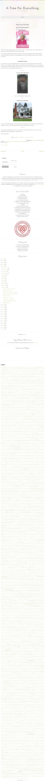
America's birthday (14, 382)
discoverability (26, 459)
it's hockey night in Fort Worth (30, 545)
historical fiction (26, 521)
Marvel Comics (9, 581)
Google (6, 503)
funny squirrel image (5, 492)
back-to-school (6, 394)
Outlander (13, 636)
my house (41, 602)
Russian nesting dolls (15, 677)
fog (33, 485)
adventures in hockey (18, 376)
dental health (14, 455)
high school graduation (18, 519)
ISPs (5, 545)
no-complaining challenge (29, 624)
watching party (41, 756)
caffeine (10, 416)
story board (5, 704)
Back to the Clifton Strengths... (9, 288)
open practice (21, 633)
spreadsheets (27, 696)
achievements (3, 374)
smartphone (22, 692)
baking (37, 394)
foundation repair (19, 488)
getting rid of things (19, 497)
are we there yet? (28, 388)
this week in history (38, 738)
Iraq (43, 543)
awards (38, 391)
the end (4, 720)
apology (34, 386)
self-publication (12, 686)
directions (40, 458)
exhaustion (10, 474)
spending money (25, 695)
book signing (16, 409)
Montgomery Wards (4, 594)
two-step (40, 749)
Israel (7, 545)
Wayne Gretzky (18, 758)
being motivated (4, 401)
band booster (14, 395)
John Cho (21, 551)
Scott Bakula (31, 681)
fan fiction (12, 477)
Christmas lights (7, 430)
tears (14, 711)
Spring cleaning (41, 696)
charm (18, 424)
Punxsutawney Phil (37, 657)
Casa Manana (6, 421)
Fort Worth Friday (34, 486)
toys (8, 746)
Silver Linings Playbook (33, 689)
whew (8, 762)
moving (6, 599)
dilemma (33, 458)
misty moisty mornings (15, 591)
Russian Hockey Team (7, 677)
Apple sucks (42, 386)
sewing (19, 687)
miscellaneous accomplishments (21, 590)
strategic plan (14, 704)
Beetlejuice (5, 400)
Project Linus (3, 654)
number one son (27, 627)
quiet (34, 659)
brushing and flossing (18, 413)
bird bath (27, 403)
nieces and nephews (22, 623)
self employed (39, 684)
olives (23, 630)
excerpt (28, 473)
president (30, 651)
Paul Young (7, 639)
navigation (40, 617)
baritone (10, 397)
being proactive (10, 401)
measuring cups (27, 582)
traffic (25, 746)
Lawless (8, 563)
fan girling (20, 477)
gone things (32, 500)
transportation (32, 746)
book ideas (32, 407)
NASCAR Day (42, 606)
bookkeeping (24, 409)
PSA (7, 656)
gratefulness (25, 504)
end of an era (27, 471)
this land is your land (16, 738)
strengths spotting (35, 704)
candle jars (34, 418)
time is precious (6, 741)
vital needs (42, 755)
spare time (13, 695)
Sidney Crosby (20, 689)
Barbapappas (6, 397)
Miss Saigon (41, 590)
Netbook (26, 618)
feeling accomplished (31, 480)
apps (9, 388)
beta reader (3, 403)
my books (40, 600)
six (26, 690)
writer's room (16, 770)
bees (2, 400)
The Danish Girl (41, 717)
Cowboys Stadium (20, 442)
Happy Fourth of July (23, 510)
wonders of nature (6, 765)
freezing (13, 489)
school (24, 681)
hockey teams (8, 527)
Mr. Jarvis (15, 599)
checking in (32, 424)
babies (13, 392)
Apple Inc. (38, 386)
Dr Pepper (13, 464)
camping (23, 418)
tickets (34, 740)
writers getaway (32, 770)
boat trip (23, 406)
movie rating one (13, 597)
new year (20, 621)
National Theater (18, 617)
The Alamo (6, 716)
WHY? (25, 762)
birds (37, 403)
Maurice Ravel (9, 582)
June (4, 278)
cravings (16, 443)
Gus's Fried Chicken (18, 507)
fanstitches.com (12, 479)
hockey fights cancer (33, 522)
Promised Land (19, 654)
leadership (30, 563)
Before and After (10, 400)
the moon (34, 725)
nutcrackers (33, 627)
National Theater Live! (34, 617)
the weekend (31, 734)
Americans (11, 383)
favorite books (36, 479)
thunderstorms (26, 740)
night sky (31, 623)
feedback (25, 480)
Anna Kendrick (26, 385)
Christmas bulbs (21, 428)
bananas (2, 395)
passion (27, 638)
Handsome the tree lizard (27, 509)
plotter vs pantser (13, 647)
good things (33, 501)
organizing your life (18, 635)
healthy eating (35, 516)
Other (32, 137)
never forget (37, 618)
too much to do (18, 744)
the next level (20, 726)
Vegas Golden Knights (23, 753)
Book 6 (2, 407)
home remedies (24, 528)
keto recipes (8, 557)
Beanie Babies (34, 398)
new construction (27, 620)
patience (33, 638)
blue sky (16, 406)
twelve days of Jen (25, 749)
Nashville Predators (8, 608)
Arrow (4, 389)
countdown (14, 440)
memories (33, 584)
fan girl (16, 477)
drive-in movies (41, 464)
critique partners (13, 444)
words (27, 765)
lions (40, 567)
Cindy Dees (29, 431)
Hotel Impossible (12, 531)
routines (2, 675)
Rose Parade (38, 674)
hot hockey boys (32, 530)
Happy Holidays (32, 510)
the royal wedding (26, 731)
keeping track (11, 555)
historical (20, 521)
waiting (10, 756)
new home (36, 620)
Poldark (42, 647)
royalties (15, 675)
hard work (3, 513)
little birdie (16, 569)
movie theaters (41, 597)
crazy (23, 443)
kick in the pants (20, 557)
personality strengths (26, 641)
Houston (7, 533)
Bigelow (19, 403)
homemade (42, 528)
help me (21, 518)
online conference (32, 632)
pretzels (33, 651)
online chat (21, 632)
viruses (30, 755)
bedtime (42, 398)
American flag (29, 382)
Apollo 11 (28, 386)
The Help (24, 722)
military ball (11, 588)
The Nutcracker (25, 726)
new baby (18, 620)
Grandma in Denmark (14, 504)
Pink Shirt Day (19, 644)
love (6, 572)
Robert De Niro (3, 672)
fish (41, 483)
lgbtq (34, 566)
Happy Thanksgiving (25, 512)
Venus (33, 753)
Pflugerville (33, 642)
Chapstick (2, 424)
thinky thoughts (39, 737)
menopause (10, 585)
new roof (5, 621)
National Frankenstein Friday (8, 611)
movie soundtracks (34, 597)
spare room (8, 695)
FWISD (14, 492)
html (37, 533)
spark (16, 695)
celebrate (34, 421)
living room (34, 569)
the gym (17, 722)
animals (14, 385)
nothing (15, 627)
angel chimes (41, 383)
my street (39, 603)
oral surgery (39, 633)
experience (27, 474)
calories (8, 418)
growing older (31, 506)
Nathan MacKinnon (20, 608)
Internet (22, 543)
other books (35, 635)
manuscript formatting (23, 576)
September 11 (28, 686)
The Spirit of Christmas (5, 732)
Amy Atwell (15, 383)
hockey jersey (20, 524)
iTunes (16, 546)
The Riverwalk (32, 728)
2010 (3, 323)
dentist (28, 455)
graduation (23, 503)
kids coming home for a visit (30, 557)
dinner (37, 458)
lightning (33, 567)
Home (22, 151)
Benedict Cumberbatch (31, 401)
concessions (16, 437)
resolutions (35, 668)
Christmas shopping (36, 430)
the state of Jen (27, 732)
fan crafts (8, 477)
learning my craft (8, 564)
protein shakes (41, 654)
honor (9, 530)
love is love (16, 572)
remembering (17, 666)
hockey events (21, 522)
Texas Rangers (39, 713)
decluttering (7, 453)
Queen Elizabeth (24, 659)
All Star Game (5, 380)
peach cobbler (30, 639)
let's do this (27, 566)
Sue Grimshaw (38, 705)
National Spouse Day (7, 290)
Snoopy (40, 692)
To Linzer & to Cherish (5, 743)
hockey (5, 522)
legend (30, 564)
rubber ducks (19, 675)
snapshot (32, 692)
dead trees (25, 452)
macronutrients (3, 575)
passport (30, 638)
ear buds (18, 467)
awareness (42, 391)
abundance (27, 373)
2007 (3, 329)
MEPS (30, 585)
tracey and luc (11, 746)
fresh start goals (32, 489)
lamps (9, 561)
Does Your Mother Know (37, 461)
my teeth (2, 605)
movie (17, 596)
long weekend (21, 570)
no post (5, 624)
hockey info (6, 524)
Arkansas (32, 388)
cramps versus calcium (10, 443)
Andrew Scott (36, 383)
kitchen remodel (32, 558)
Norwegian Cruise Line (39, 626)
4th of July (5, 370)
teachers (40, 710)
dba (17, 452)
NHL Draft (6, 623)
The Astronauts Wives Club (39, 716)
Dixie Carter (37, 459)
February (5, 285)
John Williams (30, 551)
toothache (27, 744)
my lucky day (9, 603)
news (29, 621)
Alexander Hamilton (27, 379)
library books (5, 567)
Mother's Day (32, 594)
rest (39, 668)
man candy (10, 576)
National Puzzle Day (8, 615)
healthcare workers (22, 516)
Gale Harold (19, 492)
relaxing (9, 666)
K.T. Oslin (24, 554)
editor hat (12, 470)
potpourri (8, 650)
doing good (11, 462)
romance (4, 674)
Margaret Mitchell (10, 579)
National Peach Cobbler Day (29, 614)
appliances (6, 388)
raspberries (42, 660)
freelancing (9, 489)
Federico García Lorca (14, 480)
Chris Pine (24, 427)
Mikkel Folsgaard (33, 587)
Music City (42, 599)
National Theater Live (26, 617)
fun (26, 491)
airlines (2, 379)
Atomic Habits (20, 389)
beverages (7, 403)
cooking (31, 438)
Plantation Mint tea (28, 645)
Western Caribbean (11, 761)
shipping (42, 687)
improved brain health (27, 539)
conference (25, 437)
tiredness (37, 741)
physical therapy (4, 644)
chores (11, 427)
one (3, 632)
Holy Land (42, 527)
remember (13, 666)
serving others (4, 687)
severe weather (15, 687)
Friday (37, 489)
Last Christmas (38, 561)
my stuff (42, 603)
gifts (36, 497)
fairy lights (24, 476)
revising (2, 671)
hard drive (42, 512)
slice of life (5, 692)
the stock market (34, 732)
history (38, 521)
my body (36, 600)
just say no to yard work (17, 554)
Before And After (6, 295)
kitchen (21, 558)
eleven (32, 470)
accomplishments (33, 373)
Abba (24, 373)
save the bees (38, 680)
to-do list (11, 743)
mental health (23, 585)
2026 (3, 259)
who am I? (20, 762)
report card (6, 668)
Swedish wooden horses (7, 708)
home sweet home (30, 528)
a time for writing (9, 373)
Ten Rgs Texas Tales (6, 713)
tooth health (23, 744)
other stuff (39, 635)
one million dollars (15, 632)
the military (17, 725)
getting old (37, 495)
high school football (10, 519)
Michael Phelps (3, 587)
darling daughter (17, 449)
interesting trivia (8, 543)
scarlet (11, 681)
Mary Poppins (15, 581)
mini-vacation (33, 588)
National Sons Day (26, 615)
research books (21, 668)
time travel (21, 741)
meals (23, 582)
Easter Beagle (41, 467)
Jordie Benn (10, 552)
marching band (40, 576)
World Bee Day (30, 767)
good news (23, 501)
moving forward (11, 599)
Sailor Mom (7, 678)
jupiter (8, 554)
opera (28, 633)
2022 (3, 266)
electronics (29, 470)
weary (28, 758)
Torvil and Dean (41, 744)
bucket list (28, 413)
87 (16, 370)
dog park (4, 462)
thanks (13, 714)
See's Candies (26, 684)
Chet (35, 424)
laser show (34, 561)
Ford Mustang (12, 486)
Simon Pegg (39, 689)
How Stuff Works (19, 533)
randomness (31, 661)
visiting (38, 755)
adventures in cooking (39, 374)
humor (43, 533)
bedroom (39, 398)
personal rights (19, 641)
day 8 (8, 452)
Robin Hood (14, 672)
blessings (38, 404)
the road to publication (39, 728)
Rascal (38, 660)
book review (11, 409)
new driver (32, 620)
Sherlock (27, 687)
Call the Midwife (35, 416)
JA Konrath (20, 546)
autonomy (21, 391)
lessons (14, 566)
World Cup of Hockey (38, 767)
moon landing (21, 594)
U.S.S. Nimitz (20, 750)
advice (39, 376)
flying (30, 485)
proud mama (3, 656)
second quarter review (20, 684)
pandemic (42, 636)
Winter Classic (20, 764)
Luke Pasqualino (23, 573)
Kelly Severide (17, 555)
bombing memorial (40, 406)
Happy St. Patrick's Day (17, 512)
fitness (2, 485)
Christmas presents (28, 430)
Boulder (38, 409)
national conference (29, 609)
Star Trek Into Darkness (36, 699)
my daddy (10, 602)
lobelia (2, 570)
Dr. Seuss (24, 464)
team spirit (10, 711)
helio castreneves (9, 518)
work (29, 765)
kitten (36, 558)
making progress (4, 576)
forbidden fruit (7, 486)
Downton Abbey (4, 464)
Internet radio (27, 543)
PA (27, 636)
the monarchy (21, 725)
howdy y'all (31, 533)
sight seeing (26, 689)
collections (42, 434)
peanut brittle (35, 639)
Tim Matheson (37, 740)
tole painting (19, 743)
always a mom (30, 380)
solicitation (26, 693)
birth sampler (41, 403)
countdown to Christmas (21, 440)
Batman (27, 397)
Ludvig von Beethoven (12, 573)
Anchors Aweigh (20, 383)
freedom (5, 489)
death (37, 452)
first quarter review (30, 483)
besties (42, 401)
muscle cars (29, 599)
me (17, 582)
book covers (17, 407)
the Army (26, 716)
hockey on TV (25, 524)
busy (30, 415)
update (7, 752)
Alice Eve (33, 379)
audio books (41, 389)
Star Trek (23, 699)
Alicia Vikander (38, 379)
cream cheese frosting (34, 443)
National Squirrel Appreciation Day (10, 294)
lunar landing (34, 573)
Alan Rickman (9, 379)
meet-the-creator (4, 584)
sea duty (42, 681)
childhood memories (9, 425)
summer (7, 707)
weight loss (30, 759)
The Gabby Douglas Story (28, 720)
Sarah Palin (18, 680)
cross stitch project (4, 446)
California (25, 416)
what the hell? (39, 761)
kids (24, 557)
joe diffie (36, 549)
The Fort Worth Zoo (10, 720)
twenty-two (32, 749)
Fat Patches (31, 479)
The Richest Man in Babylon (25, 728)
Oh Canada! (4, 630)
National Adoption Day (34, 608)
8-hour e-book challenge (11, 370)
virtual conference (25, 755)
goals (17, 500)
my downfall (22, 602)
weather (31, 758)
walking (15, 756)
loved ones (34, 572)
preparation (6, 651)
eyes (39, 474)
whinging (11, 762)
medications (42, 582)
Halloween (38, 507)
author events (12, 391)
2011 (3, 321)
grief (13, 506)
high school (3, 519)
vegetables (29, 753)
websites (42, 758)
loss (5, 572)
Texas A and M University (27, 713)
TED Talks (21, 711)
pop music (18, 648)
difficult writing (29, 458)
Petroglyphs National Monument (18, 642)
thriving (14, 740)
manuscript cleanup (15, 576)
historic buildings (10, 521)
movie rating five (36, 596)
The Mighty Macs (12, 725)
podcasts (34, 647)
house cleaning (19, 531)
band (5, 395)
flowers (22, 485)
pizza (41, 644)
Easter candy (3, 468)
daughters (30, 449)
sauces (34, 680)
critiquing (19, 444)
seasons (6, 684)
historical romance (32, 521)
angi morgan (9, 385)
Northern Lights (32, 626)
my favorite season (27, 602)
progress (42, 653)
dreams (36, 464)
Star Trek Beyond (28, 699)
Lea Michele (25, 563)
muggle (18, 599)
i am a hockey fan (24, 534)
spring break (35, 696)
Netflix (29, 618)
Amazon (42, 380)
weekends (22, 759)
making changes (35, 575)
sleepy (2, 692)
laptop (20, 561)
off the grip (33, 629)
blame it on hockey (29, 404)
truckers (37, 747)
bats (30, 397)
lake (1, 561)
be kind (14, 398)
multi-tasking (22, 599)
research (16, 668)
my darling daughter (15, 602)
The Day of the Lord (16, 719)
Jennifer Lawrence (11, 549)
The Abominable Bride (38, 714)
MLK (21, 591)
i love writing (39, 536)
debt (4, 453)
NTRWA (22, 627)
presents (26, 651)
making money (41, 575)
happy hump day (38, 510)
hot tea (41, 530)
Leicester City (36, 564)
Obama (21, 629)
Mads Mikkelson (20, 575)
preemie (38, 650)
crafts (2, 443)
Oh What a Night (12, 630)
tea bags (36, 710)
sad (29, 677)
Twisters (35, 749)
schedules (16, 681)
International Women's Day (16, 543)
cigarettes (25, 431)
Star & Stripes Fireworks (16, 699)
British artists (7, 412)
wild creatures (30, 762)
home (2, 528)
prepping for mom (12, 651)
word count (12, 765)
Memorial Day (28, 584)
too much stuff (12, 744)
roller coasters (38, 672)
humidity (39, 533)
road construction (35, 671)
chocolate (3, 427)
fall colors (36, 476)
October (5, 271)
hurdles (5, 534)
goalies (14, 500)
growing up (36, 506)
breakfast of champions (40, 410)
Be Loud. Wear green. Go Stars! (22, 398)
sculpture (39, 681)
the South (37, 731)
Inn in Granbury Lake (31, 542)
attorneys (33, 389)
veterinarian (42, 753)
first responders (37, 483)
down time (42, 462)
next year (42, 621)
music (39, 599)
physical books (41, 642)
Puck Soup (13, 657)
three (43, 738)
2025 (3, 260)
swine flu (30, 708)
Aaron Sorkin (20, 373)
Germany (37, 494)
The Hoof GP (33, 722)
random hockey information (16, 660)
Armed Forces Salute (38, 388)
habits (34, 507)
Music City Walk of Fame (5, 600)
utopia (43, 752)
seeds (31, 684)
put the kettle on (6, 659)
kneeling (39, 558)
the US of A (20, 734)
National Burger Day (14, 609)
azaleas (9, 392)
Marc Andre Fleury (33, 576)
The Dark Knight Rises (4, 719)
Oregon (7, 635)
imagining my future (13, 539)
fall (28, 476)
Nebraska (6, 618)
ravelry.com (5, 662)
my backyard (31, 600)
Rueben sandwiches (25, 675)
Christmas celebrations (35, 428)
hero (31, 518)
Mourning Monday (6, 302)
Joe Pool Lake (11, 551)
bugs (36, 413)
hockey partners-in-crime (33, 524)
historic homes (14, 141)
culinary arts (34, 446)
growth (40, 506)
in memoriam (8, 540)
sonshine (32, 693)
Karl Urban (28, 554)
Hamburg (8, 509)
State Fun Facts (35, 701)
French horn (17, 489)
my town (7, 605)
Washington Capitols (34, 756)
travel (36, 746)
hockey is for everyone (12, 524)
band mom (33, 395)
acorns (7, 374)
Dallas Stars (17, 448)
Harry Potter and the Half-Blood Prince (8, 515)
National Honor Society (29, 611)
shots (8, 689)
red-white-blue (19, 665)
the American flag (21, 716)
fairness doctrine (18, 476)
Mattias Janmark (4, 582)
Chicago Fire (41, 424)
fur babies (11, 492)
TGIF (10, 714)
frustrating (23, 491)
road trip (42, 671)
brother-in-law (35, 412)
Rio (27, 671)
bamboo (42, 394)
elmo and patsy (36, 470)
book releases (6, 409)
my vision (18, 605)
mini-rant (28, 588)
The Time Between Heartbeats (9, 734)
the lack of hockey (16, 723)
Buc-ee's (24, 413)
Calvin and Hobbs (14, 418)
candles (37, 418)
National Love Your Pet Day (11, 612)
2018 (3, 309)
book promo (36, 407)
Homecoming (37, 528)
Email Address (5, 162)
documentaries (18, 461)
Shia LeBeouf (38, 687)
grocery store (19, 506)
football (38, 485)
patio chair (38, 638)
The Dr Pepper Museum (24, 719)
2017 (3, 311)
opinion (31, 633)
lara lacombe (24, 561)
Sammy (29, 678)
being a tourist (29, 400)
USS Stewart (39, 752)
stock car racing (26, 702)
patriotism (42, 638)
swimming (23, 708)
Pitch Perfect (28, 644)
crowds (16, 446)
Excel (26, 473)
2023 (3, 264)
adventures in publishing (28, 376)
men (7, 585)
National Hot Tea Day (37, 611)
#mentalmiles (29, 367)
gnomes (9, 500)
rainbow (40, 659)
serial (38, 686)
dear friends (33, 452)
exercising (6, 474)
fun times (33, 491)
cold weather (7, 141)
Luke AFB (18, 573)
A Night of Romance (11, 371)
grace (19, 503)
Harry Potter (41, 513)
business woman (26, 415)
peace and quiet (18, 639)
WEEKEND (18, 759)
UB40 (24, 750)
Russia (2, 677)
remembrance (32, 666)
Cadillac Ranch (6, 416)
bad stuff (19, 394)
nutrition (36, 627)
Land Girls (12, 561)
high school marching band (28, 519)
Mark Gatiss (26, 579)
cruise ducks (22, 446)
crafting (42, 442)
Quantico (19, 659)
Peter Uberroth (9, 642)
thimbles (29, 737)
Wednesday (11, 759)
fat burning (26, 479)
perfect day (7, 641)
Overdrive (25, 636)
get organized (5, 495)
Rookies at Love (28, 674)
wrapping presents (26, 768)
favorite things (3, 480)
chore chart (7, 427)
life (9, 567)
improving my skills (34, 539)
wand (22, 756)
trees (13, 747)
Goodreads (3, 503)
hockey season (19, 525)
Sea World (3, 683)
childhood (3, 425)
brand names (25, 410)
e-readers (8, 467)
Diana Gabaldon (4, 458)
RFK (19, 671)
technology (17, 711)
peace (13, 639)
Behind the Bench (17, 400)
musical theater (25, 600)
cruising (26, 446)
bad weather (23, 394)
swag (2, 708)
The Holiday (28, 722)
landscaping (17, 561)
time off (17, 741)
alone (26, 380)
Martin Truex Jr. (4, 581)
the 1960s (29, 714)
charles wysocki (13, 424)
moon (17, 594)
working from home (8, 767)
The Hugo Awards (39, 722)
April (4, 281)
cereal (26, 422)
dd (18, 452)
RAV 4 (2, 662)
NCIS (3, 618)
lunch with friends (40, 573)
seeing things (34, 684)
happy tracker (32, 512)
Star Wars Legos (11, 701)
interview (31, 543)
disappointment (7, 459)
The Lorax (40, 723)
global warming (5, 500)
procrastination (25, 653)
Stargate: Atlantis (17, 701)
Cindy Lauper (33, 431)
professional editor (36, 653)
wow (21, 768)
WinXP (30, 764)
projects (14, 654)
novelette (19, 627)
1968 (4, 368)
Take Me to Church (6, 710)
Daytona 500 (13, 452)
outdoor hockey (8, 636)
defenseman (38, 453)
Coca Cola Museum (16, 434)
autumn (29, 391)
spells (21, 695)
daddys (38, 446)
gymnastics (31, 507)
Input (36, 542)
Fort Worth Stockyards (12, 488)
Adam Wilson (20, 374)
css (31, 446)
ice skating (30, 537)
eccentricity (40, 468)
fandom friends (33, 477)
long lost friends (15, 570)
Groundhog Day (25, 506)
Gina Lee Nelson (41, 497)
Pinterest (27, 137)
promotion (24, 654)
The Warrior (24, 734)
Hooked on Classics (17, 530)
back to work (32, 392)
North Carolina (26, 626)
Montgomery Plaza (40, 593)
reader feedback (14, 662)
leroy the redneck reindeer (8, 566)
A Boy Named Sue (24, 370)
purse (2, 659)
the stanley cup (12, 732)
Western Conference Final (31, 761)
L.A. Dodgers (29, 560)
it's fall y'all (23, 545)
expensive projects (21, 474)
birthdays (6, 404)
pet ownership (39, 641)
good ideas (11, 501)
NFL (1, 623)
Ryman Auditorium (25, 677)
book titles (20, 409)
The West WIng (38, 734)
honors (12, 530)
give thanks (34, 498)
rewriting (17, 671)
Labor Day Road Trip (40, 560)
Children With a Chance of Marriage (23, 425)
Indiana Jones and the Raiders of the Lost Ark (9, 542)
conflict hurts (30, 437)
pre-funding (28, 650)
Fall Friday (41, 476)
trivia (31, 747)
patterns (2, 639)
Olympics (34, 630)
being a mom (23, 400)
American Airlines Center (22, 382)
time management (12, 741)
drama (34, 464)
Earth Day (23, 467)
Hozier (35, 533)
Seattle (9, 684)
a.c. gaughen (15, 373)
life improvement (18, 567)
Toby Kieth (15, 743)
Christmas (41, 427)
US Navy (11, 752)
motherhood (38, 594)
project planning (9, 654)
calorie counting (4, 418)
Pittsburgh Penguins (35, 644)
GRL (15, 506)
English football (41, 471)
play (33, 645)
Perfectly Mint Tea (12, 641)
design (39, 455)
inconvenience (33, 540)
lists (13, 569)
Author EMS (6, 391)
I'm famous (15, 537)
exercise (31, 473)
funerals (36, 491)
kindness (6, 558)
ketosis (12, 557)
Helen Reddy (3, 518)
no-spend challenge (38, 624)
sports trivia (16, 696)
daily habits (42, 446)
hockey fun (39, 522)
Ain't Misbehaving (22, 377)
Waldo (13, 756)
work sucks (33, 765)
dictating (9, 458)
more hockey (26, 594)
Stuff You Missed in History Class (15, 705)
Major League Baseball (27, 575)
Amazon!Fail (3, 382)
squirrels (5, 698)
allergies (22, 380)
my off (18, 603)
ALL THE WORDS (12, 380)
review (39, 669)
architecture (22, 388)
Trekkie (15, 747)
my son (35, 603)
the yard (42, 735)
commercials (27, 436)
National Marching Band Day (31, 612)
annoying (42, 385)
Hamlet (20, 509)
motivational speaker (12, 596)
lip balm (10, 569)
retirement (20, 669)
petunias (28, 642)
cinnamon (38, 431)
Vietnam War (10, 755)
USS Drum (24, 752)
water (7, 758)
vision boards (34, 755)
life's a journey (29, 567)
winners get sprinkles (8, 764)
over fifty (21, 636)
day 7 (6, 452)
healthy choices (29, 516)
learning (2, 564)
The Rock (2, 729)
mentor (27, 585)
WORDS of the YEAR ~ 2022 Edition (10, 292)
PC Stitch (10, 639)
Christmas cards (28, 428)
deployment (35, 455)
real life (40, 662)
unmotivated (3, 752)
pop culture (13, 648)
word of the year (18, 765)
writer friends (39, 768)
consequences (41, 437)
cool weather (36, 438)
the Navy (15, 726)
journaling (14, 552)
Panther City (3, 638)
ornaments (30, 635)
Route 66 (42, 674)
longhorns (26, 570)
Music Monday (13, 600)
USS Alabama (15, 752)
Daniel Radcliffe (11, 449)
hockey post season (5, 525)
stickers (21, 702)
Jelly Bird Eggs (39, 548)
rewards (10, 671)
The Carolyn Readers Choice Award (12, 717)
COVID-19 (15, 442)
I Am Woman (41, 534)
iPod (41, 543)
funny (43, 491)
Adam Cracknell (15, 374)
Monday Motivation (26, 593)
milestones (39, 587)
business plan (12, 415)
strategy (18, 704)
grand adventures (32, 503)
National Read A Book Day (17, 615)
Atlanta (16, 389)
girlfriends (10, 498)
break (31, 410)
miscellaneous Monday (23, 141)
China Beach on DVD (33, 425)
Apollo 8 (31, 386)
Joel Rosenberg (17, 551)
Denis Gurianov (9, 455)
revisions (6, 671)
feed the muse (21, 480)
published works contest (26, 656)
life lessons (23, 567)
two (37, 749)
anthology (9, 386)
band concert (19, 395)
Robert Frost (9, 672)
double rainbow (29, 462)
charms (20, 424)
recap (28, 663)
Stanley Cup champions (34, 698)
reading (23, 662)
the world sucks (38, 735)
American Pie (6, 383)
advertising (36, 376)
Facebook (17, 137)
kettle (15, 557)
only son (17, 633)
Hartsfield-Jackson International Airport (22, 515)
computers (3, 437)
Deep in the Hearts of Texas (20, 453)
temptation (42, 711)
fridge (5, 491)
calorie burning (41, 416)
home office (18, 528)
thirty (11, 738)
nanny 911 (29, 606)
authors (17, 391)
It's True (13, 546)
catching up (23, 421)
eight (22, 470)
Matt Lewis (42, 581)
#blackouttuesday (11, 367)
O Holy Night (41, 627)
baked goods (33, 394)
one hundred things (8, 632)
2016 (3, 313)
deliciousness (3, 455)
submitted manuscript (31, 705)
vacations (6, 753)
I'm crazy (7, 537)
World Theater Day (6, 768)
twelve (20, 749)
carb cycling (21, 419)
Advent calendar (31, 374)
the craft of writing (31, 717)
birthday (2, 404)
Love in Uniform (10, 572)
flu (24, 485)
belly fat (20, 401)
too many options (41, 743)
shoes (2, 689)
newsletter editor (37, 621)
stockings (36, 702)
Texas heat (34, 713)
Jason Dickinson (15, 548)
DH (43, 456)
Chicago (37, 424)
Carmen (38, 419)
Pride (36, 651)
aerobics (42, 376)
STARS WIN (30, 701)
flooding (16, 485)
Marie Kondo (21, 579)
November (5, 269)
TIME (41, 740)
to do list (42, 741)
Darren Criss (23, 449)
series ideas (41, 686)
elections (25, 470)
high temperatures (37, 519)
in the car (22, 540)
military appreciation (5, 588)
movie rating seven (20, 597)
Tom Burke (24, 743)
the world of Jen (32, 735)
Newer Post (3, 151)
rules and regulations (33, 675)
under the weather (31, 750)
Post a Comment (4, 144)
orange (43, 633)
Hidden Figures (41, 518)
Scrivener (35, 681)
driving (14, 465)
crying (29, 446)
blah (25, 404)
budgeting (33, 413)
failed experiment (8, 476)
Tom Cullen (28, 743)
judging (27, 552)
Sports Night (6, 696)
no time (22, 624)
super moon (42, 707)
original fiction (24, 635)
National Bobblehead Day (5, 609)
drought (17, 465)
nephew (22, 618)
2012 (3, 320)
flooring (19, 485)
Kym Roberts (24, 560)
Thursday (30, 740)
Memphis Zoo (3, 585)
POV (12, 650)
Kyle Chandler (19, 560)
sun (16, 707)
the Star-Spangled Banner (19, 732)
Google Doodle (11, 503)
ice (17, 537)
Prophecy (34, 654)
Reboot (11, 663)
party (24, 638)
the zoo (2, 737)
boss (36, 409)
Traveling (4, 747)
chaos (43, 422)
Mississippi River (8, 591)
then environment (12, 737)
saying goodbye (6, 681)
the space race (41, 731)
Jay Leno (25, 548)
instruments (3, 543)
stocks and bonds (41, 702)
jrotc (25, 552)
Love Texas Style (29, 572)
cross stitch (34, 444)
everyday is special (15, 473)
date (27, 449)
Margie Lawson (16, 579)
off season (28, 629)
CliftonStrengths (34, 433)
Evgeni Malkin (21, 473)
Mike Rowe (28, 587)
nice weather (10, 623)
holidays (38, 527)
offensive (36, 629)
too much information (5, 744)
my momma (14, 603)
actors (10, 374)
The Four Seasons (17, 720)
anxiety (24, 386)
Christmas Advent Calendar (6, 428)
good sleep (28, 501)
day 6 (4, 452)
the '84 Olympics (23, 714)
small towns (15, 692)
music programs (19, 600)
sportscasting (21, 696)
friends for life (12, 491)
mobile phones (29, 591)
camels (18, 418)
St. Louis (15, 698)
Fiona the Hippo (19, 483)
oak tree (11, 629)
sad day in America (34, 677)
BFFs (10, 403)
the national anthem (9, 726)
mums (26, 599)
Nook (15, 626)
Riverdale (30, 671)
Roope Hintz (33, 674)
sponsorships (31, 695)
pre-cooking (24, 650)
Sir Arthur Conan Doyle (8, 690)
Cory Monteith (8, 440)
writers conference (23, 770)
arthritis (7, 389)
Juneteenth (5, 554)
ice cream (20, 537)
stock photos (31, 702)
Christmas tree (20, 431)
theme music (6, 737)
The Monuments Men (28, 725)
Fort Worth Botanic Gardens (25, 486)
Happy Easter (16, 510)
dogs (7, 462)
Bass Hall (24, 397)
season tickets (38, 683)
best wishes (39, 401)
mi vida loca (41, 585)
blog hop (5, 406)
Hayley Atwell (39, 515)
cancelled (30, 418)
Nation (25, 608)
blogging (9, 406)
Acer (43, 373)
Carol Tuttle (42, 419)
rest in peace (7, 669)
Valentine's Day (11, 753)
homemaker (3, 530)
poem (37, 647)
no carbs (37, 623)
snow (43, 692)
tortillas (36, 744)
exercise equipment (37, 473)
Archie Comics (16, 388)
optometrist (35, 633)
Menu (22, 17)
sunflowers (25, 707)
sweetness (19, 708)
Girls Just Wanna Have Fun (27, 498)
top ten (34, 744)
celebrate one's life (40, 421)
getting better (32, 495)
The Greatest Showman (11, 722)
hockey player (41, 524)
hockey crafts (15, 522)
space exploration (41, 693)
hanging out (34, 509)
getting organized (4, 497)
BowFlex (4, 410)
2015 (3, 314)
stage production (26, 698)
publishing (33, 656)
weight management (37, 759)
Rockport (34, 672)
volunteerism (3, 756)
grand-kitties (37, 503)
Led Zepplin (23, 564)
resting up (13, 669)
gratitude (29, 504)
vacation (2, 753)
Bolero (35, 406)
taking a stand (13, 710)
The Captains (3, 717)
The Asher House (31, 716)
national (28, 608)
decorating (12, 453)
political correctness (4, 648)
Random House (24, 660)
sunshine (33, 707)
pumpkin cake (26, 657)
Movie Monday (22, 596)
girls (13, 498)
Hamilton (17, 509)
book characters (11, 407)
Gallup (22, 492)
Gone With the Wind (38, 500)
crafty (5, 443)
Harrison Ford (29, 513)
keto (21, 555)
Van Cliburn (16, 753)
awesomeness (4, 392)
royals (12, 675)
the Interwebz (9, 723)
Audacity (37, 389)
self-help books (6, 686)
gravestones (33, 504)
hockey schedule (13, 525)
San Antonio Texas (38, 678)
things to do (33, 737)
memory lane (38, 584)
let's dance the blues (20, 566)
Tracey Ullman (17, 746)
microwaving (18, 587)
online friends (39, 632)
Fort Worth (17, 486)
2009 (3, 325)
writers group (38, 770)
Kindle (37, 557)
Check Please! (27, 424)
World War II (17, 768)
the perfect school (37, 726)
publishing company (40, 656)
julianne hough (35, 552)
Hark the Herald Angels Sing (10, 513)
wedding (2, 759)
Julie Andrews (40, 552)
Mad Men (8, 575)
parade (7, 638)
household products (32, 531)
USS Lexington (29, 752)
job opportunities (31, 549)
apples (2, 388)
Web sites (38, 758)
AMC (6, 382)
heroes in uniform (35, 518)
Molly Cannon (39, 591)
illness (4, 539)
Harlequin (17, 513)
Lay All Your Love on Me (13, 563)
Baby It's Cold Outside (19, 392)
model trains (34, 591)
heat (39, 516)
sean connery (25, 683)
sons (29, 693)
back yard (38, 392)
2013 (3, 318)
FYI (16, 492)
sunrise (29, 707)
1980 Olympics (7, 368)
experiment (32, 474)
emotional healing (7, 471)
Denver (31, 455)
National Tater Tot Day (11, 617)
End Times (32, 471)
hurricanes (15, 534)
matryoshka (37, 581)
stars (21, 701)
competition (33, 436)
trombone (34, 747)
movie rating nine (6, 597)
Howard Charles (26, 533)
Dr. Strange (28, 464)
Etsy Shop (10, 473)
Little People (21, 569)
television (38, 711)
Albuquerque (17, 379)
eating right (25, 468)
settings (8, 687)
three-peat (10, 740)
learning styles (14, 564)
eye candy (36, 474)
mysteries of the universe (14, 606)
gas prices (39, 492)
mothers (42, 594)
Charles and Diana (7, 424)
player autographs (37, 645)
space (36, 693)
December (5, 267)
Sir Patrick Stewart (15, 690)
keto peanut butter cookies (33, 555)
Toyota (6, 746)
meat (31, 582)
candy (40, 418)
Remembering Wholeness (24, 666)
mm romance (24, 591)
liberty (36, 566)
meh (16, 584)
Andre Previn (25, 383)
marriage (31, 579)
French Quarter (23, 489)
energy (36, 471)
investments (35, 543)
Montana (35, 593)
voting (7, 756)
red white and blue (12, 665)
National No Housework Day (7, 614)
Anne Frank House (32, 385)
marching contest (30, 578)
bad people (16, 394)
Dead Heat (21, 452)
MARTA (36, 579)
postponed (41, 648)
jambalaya (40, 546)
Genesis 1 (20, 494)
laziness (20, 563)
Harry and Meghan (35, 513)
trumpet (6, 749)
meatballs (34, 582)
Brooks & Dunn (23, 412)
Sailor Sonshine (12, 678)
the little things (35, 723)
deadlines (29, 452)
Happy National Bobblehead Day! (10, 300)
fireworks (24, 483)
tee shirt (24, 711)
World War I (13, 768)
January (5, 287)
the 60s (32, 714)
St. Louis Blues (20, 698)
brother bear (29, 412)
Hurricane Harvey (10, 534)
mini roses (25, 588)
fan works (24, 477)
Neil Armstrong (18, 618)
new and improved (13, 620)
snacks (29, 692)
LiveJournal (25, 569)
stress (40, 704)
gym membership (25, 507)
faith (27, 476)
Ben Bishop (25, 401)
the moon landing (39, 725)
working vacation (20, 767)
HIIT (6, 521)
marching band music (23, 578)
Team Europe (6, 711)
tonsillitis (36, 743)
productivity (31, 653)
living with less (39, 569)
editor (9, 470)
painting (38, 636)
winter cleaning (26, 764)
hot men (37, 530)
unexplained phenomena (39, 750)
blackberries (22, 404)
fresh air (27, 489)
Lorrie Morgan (36, 570)
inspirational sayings (40, 542)
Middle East (23, 587)
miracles (40, 588)
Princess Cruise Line (7, 653)
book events (22, 407)
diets (24, 458)
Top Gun (30, 744)
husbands (19, 534)
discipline (18, 459)
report (2, 668)
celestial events (18, 422)
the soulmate (32, 731)
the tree (16, 734)
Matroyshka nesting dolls (30, 581)
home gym (5, 528)
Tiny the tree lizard (31, 741)
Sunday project (20, 707)
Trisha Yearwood (26, 747)
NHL (3, 623)
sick (16, 689)
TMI (40, 741)
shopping (5, 689)
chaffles (33, 422)
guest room (6, 507)
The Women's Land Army (24, 735)
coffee (30, 434)
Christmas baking (14, 428)
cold (33, 434)
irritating (2, 545)
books (28, 409)
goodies (42, 501)
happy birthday (9, 510)
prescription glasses (20, 651)
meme (23, 584)
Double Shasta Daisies (36, 462)
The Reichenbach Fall (16, 728)
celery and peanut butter (10, 422)
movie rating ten (28, 597)
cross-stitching (11, 446)
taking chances (26, 710)
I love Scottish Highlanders (22, 536)
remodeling (41, 666)
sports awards (38, 695)
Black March (17, 404)
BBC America (39, 397)
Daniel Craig (6, 449)
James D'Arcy (5, 548)
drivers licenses (4, 465)
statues (39, 701)
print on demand (14, 653)
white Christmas (15, 762)
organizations (11, 635)
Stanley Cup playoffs (7, 699)
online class (26, 632)
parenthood (16, 638)
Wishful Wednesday (37, 764)
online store (5, 633)
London (10, 570)
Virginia (20, 755)
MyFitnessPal (42, 605)
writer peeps (6, 770)
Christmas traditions (13, 431)
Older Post (41, 151)
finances (33, 482)
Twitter (22, 137)
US (9, 752)
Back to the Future (26, 392)
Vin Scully (14, 755)
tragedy (27, 746)
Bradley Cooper (9, 410)
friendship (17, 491)
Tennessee (13, 713)
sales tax (16, 678)
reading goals (35, 662)
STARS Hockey (25, 701)
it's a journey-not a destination (14, 545)
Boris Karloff (33, 409)
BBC (36, 397)
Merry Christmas (35, 585)
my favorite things (35, 602)
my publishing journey (28, 603)
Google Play (16, 503)
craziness (19, 443)
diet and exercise (14, 458)
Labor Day (34, 560)
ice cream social (25, 537)
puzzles (11, 659)
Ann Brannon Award (19, 385)
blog (41, 404)
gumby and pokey (11, 507)
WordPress (23, 765)
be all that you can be (9, 398)
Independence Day (40, 540)
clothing (2, 434)
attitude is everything (27, 389)
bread (28, 410)
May (4, 280)
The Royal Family (19, 731)
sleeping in (36, 690)
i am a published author (33, 534)
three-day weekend (4, 740)
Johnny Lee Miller (41, 551)
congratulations (36, 437)
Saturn (32, 680)
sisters (24, 690)
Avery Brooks (33, 391)
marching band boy (5, 578)
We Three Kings (24, 758)
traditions (21, 746)
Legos (33, 564)
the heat (20, 722)
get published (10, 495)
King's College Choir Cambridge (14, 558)
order (2, 635)
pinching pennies (14, 644)
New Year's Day (25, 621)
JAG (32, 546)
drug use (26, 465)
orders (4, 635)
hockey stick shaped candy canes (38, 525)
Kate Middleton (39, 554)
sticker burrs (18, 702)
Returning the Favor (29, 669)
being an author (35, 400)
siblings (14, 689)
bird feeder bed (33, 403)
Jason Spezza (21, 548)
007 (32, 367)
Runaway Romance (40, 675)
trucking (40, 747)
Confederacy (20, 437)
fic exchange (11, 482)
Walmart (19, 756)
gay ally (43, 492)
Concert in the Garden (9, 437)
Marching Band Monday (13, 578)
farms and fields (18, 479)
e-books (4, 467)
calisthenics (29, 416)
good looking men (17, 501)
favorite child (41, 479)
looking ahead (31, 570)
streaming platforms (28, 704)
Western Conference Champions (20, 761)
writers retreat (8, 771)
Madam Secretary (13, 575)
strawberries (22, 704)
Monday (20, 593)
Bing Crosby (23, 403)
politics (9, 648)
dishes (31, 459)
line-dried (37, 567)
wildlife (34, 762)
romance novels (22, 674)
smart (19, 692)
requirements (11, 668)
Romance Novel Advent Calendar (13, 674)
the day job (11, 719)
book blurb (6, 407)
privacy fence (20, 653)
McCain (15, 582)
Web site (35, 758)
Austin (2, 391)
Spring (31, 696)
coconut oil (22, 434)
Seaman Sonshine (19, 683)
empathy (12, 471)
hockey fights (26, 522)
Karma (31, 554)
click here (40, 180)
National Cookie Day (37, 609)
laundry (42, 561)
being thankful (16, 401)
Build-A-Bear (39, 413)
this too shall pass (31, 738)
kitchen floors (25, 558)
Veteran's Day (36, 753)
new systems (9, 621)
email (41, 470)
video (2, 755)
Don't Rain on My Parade (21, 462)
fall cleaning (32, 476)
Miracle (37, 588)
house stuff (25, 531)
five (4, 485)
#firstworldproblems (18, 367)
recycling (40, 663)
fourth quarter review (32, 488)
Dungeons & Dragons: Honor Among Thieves (36, 465)
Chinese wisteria (41, 425)
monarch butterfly (14, 593)
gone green (28, 500)
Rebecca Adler (6, 663)
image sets (8, 539)
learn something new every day (38, 563)
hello (18, 518)
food (35, 485)
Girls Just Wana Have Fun (18, 498)
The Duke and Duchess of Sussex (35, 719)
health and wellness (14, 516)
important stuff (20, 539)
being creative (41, 400)
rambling (5, 660)
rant (36, 660)
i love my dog (15, 536)
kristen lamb (13, 560)
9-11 (20, 370)
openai (25, 633)
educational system (17, 470)
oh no (8, 630)
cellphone (23, 422)
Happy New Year (9, 512)
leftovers (26, 564)
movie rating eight (29, 596)
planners (11, 645)
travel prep (40, 746)
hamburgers (12, 509)
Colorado (6, 436)
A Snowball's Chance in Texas (25, 371)
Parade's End (11, 638)
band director (24, 395)
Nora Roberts (21, 626)
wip (32, 764)
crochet (25, 444)
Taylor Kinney (32, 710)
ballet (40, 394)
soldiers (22, 693)
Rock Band (19, 672)
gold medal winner (22, 500)
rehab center (6, 666)
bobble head (31, 406)
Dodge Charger (30, 461)
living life (29, 569)
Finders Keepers (7, 483)
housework (3, 533)
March (4, 283)
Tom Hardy (32, 743)
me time (20, 582)
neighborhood (12, 618)
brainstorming (19, 410)
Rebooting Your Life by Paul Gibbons (20, 663)
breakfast (34, 410)
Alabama (5, 379)
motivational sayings (4, 596)
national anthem (41, 608)
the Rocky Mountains (8, 729)
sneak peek (36, 692)
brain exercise (14, 410)
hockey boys (9, 522)
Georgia (28, 494)
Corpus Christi (3, 440)
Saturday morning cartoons (25, 680)
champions (37, 422)
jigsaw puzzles (25, 549)
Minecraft (20, 588)
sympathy (34, 708)
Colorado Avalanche (12, 436)
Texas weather (6, 714)
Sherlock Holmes (32, 687)
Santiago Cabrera (9, 680)
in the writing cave (27, 540)
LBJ (22, 563)
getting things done (27, 497)
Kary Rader (35, 554)
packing (33, 636)
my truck (14, 605)
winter (16, 764)
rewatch (13, 671)
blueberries (20, 406)
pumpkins (32, 657)
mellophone (19, 584)
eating (11, 468)
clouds (5, 434)
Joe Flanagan (40, 549)
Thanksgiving (17, 714)
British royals (13, 412)
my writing (28, 605)
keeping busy (6, 555)
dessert (12, 456)
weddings (6, 759)
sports (34, 695)
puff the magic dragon (19, 657)
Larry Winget (29, 561)
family (4, 477)
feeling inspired (6, 482)
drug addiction (21, 465)
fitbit (43, 483)
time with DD (25, 741)
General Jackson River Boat (13, 494)
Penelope (3, 641)
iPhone (39, 543)
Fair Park (13, 476)
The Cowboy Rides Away (23, 717)
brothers (39, 412)
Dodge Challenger (24, 461)
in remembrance (17, 540)
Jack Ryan (23, 546)
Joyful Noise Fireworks (20, 552)
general (6, 494)
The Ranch (10, 728)
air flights (42, 377)
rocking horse (29, 672)
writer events (33, 768)
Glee (2, 500)
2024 (3, 262)
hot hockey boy (26, 530)
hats (36, 515)
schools (27, 681)
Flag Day (6, 485)
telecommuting (33, 711)
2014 (3, 316)
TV (13, 749)
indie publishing (20, 542)
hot (21, 530)
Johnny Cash (35, 551)
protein (37, 654)
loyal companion (4, 573)
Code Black (27, 434)
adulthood (25, 374)
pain (35, 636)
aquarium (12, 388)
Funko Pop (40, 491)
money (31, 593)
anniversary (38, 385)
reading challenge (29, 662)
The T (38, 732)
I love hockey (9, 536)
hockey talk (3, 527)
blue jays (12, 406)
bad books (11, 394)
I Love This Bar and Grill (32, 536)
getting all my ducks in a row (24, 495)
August (4, 274)
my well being (23, 605)
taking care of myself (20, 710)
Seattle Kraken (13, 684)
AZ (7, 392)
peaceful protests (24, 639)
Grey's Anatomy (9, 506)
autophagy (25, 391)
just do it (11, 554)
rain (38, 659)
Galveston (26, 492)
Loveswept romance (40, 572)
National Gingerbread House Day (19, 611)
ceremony (30, 422)
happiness (39, 509)
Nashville (3, 608)
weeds (15, 759)
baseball (20, 397)
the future (22, 720)
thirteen (8, 738)
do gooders (42, 459)
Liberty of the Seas (40, 566)
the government (36, 720)
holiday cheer (34, 527)
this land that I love (24, 738)
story (2, 704)
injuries (25, 542)
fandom (28, 477)
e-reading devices (13, 467)
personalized (33, 641)
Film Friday (30, 482)
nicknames (15, 623)
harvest (31, 515)
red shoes (5, 665)
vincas (18, 755)
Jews (21, 549)
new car (21, 620)
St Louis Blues (10, 698)
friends (7, 491)
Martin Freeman (41, 579)
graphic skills (20, 504)
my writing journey (35, 605)
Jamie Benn (10, 548)
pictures (8, 644)
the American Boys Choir (12, 716)
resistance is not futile (28, 668)
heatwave (42, 516)
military (42, 587)
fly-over (26, 485)
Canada (27, 418)
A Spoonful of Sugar (35, 371)
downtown (9, 464)
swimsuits (27, 708)
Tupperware (10, 749)
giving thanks (38, 498)
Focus (32, 485)
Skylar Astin (29, 690)
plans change (22, 645)
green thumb (3, 506)
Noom (17, 626)
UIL (26, 750)
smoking (26, 692)
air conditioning (37, 377)
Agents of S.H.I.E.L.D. (10, 377)
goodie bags (38, 501)
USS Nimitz (35, 752)
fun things (29, 491)
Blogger (25, 334)
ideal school (36, 537)
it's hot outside (39, 545)
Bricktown (2, 412)
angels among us (4, 385)
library (2, 567)
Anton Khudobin (15, 386)
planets (7, 645)
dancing (22, 448)
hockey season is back (27, 525)
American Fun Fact (36, 382)
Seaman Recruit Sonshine (10, 683)
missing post (3, 591)
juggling (30, 552)
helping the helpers (26, 518)
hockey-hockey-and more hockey (22, 527)
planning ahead (16, 645)
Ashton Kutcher (12, 389)
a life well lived (40, 370)
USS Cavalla (20, 752)
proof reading (29, 654)
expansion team (15, 474)
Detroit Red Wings (29, 456)
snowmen (2, 693)
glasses (43, 498)
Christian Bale (29, 427)
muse (33, 599)
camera (21, 418)
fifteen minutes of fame (23, 482)
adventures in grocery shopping (7, 376)
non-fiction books (10, 626)
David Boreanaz (35, 449)
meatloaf (37, 582)
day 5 (2, 452)
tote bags (2, 746)
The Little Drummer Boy (28, 723)
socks (17, 693)
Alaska (13, 379)
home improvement (12, 528)
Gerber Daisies (33, 494)
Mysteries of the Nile (5, 606)
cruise (18, 446)
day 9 (10, 452)
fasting (23, 479)
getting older (41, 495)
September (5, 273)
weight (25, 759)
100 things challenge (38, 367)
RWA (20, 677)
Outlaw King (17, 636)
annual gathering (4, 386)
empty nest (21, 471)
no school (18, 624)
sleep (33, 690)
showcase (11, 689)
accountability (39, 373)
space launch (3, 695)
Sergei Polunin (34, 686)
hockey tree (13, 527)
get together (15, 495)
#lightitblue (25, 367)
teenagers (29, 711)
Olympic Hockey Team (28, 630)
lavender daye (3, 563)
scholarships (21, 681)
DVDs (2, 467)
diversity (33, 459)
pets (26, 642)
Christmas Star (6, 431)
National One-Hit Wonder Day (18, 614)
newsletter (32, 621)
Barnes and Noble (15, 397)
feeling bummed (38, 480)
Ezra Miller (42, 474)
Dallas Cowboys (11, 448)
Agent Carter (3, 377)
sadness (39, 677)
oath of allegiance (16, 629)
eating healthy (20, 468)
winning (13, 764)
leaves (19, 564)
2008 (3, 327)
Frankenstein (39, 488)
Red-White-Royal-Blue (26, 665)
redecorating (32, 665)
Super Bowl (37, 707)
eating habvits (14, 468)
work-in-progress (38, 765)
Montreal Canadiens (12, 594)
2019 (3, 307)
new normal (40, 620)
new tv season (15, 621)
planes (4, 645)
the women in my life (16, 735)
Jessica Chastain (17, 549)
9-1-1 (18, 370)
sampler (32, 678)
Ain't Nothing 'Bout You (29, 377)
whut (23, 762)
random (9, 660)
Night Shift (28, 623)
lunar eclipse (29, 573)
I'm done (10, 537)
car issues (11, 419)
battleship (33, 397)
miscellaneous (9, 590)
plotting (18, 647)
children (14, 425)
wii (27, 762)
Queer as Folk (29, 659)
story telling (9, 704)
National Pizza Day (37, 614)
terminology (17, 713)
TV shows (16, 749)
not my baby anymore (5, 627)
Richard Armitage (24, 671)
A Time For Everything (22, 8)
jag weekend (35, 546)
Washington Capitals (27, 756)
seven (11, 687)
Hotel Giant (7, 531)
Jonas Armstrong (4, 552)
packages (30, 636)
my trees (11, 605)
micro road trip (13, 587)
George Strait (24, 494)
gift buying (33, 497)
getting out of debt (11, 497)
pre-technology (34, 650)
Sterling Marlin (5, 702)
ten (1, 713)
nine (34, 623)
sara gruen (14, 680)
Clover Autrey (9, 434)
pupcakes (42, 657)
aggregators (16, 377)
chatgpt (23, 424)
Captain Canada (6, 419)
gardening (29, 492)
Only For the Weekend (12, 633)
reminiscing (37, 666)
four (23, 488)
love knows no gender (22, 572)
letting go (31, 566)
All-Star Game (18, 380)
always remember (37, 380)
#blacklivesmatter (4, 367)
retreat (23, 669)
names (25, 606)
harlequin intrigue (23, 513)
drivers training (10, 465)
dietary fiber (21, 458)
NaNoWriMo (33, 606)
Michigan (8, 587)
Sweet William (15, 708)
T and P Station (39, 708)
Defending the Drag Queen (31, 453)
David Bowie (40, 449)
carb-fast (25, 419)
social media (13, 693)
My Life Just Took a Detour (8, 299)
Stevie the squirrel (12, 702)
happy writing (37, 512)
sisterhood (21, 690)
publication (11, 656)
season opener (32, 683)
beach (31, 398)
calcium (13, 416)
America (8, 382)
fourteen (26, 488)
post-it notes (33, 648)
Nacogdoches (21, 606)
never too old (6, 620)
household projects (40, 531)
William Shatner (39, 762)
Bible (13, 403)
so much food (7, 693)
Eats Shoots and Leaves (32, 468)
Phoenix (36, 642)
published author (17, 656)
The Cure (36, 717)
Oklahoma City (19, 630)
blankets (34, 404)
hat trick (33, 515)
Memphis (42, 584)
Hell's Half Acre (14, 518)
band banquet (8, 395)
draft (31, 464)
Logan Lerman (6, 570)
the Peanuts (31, 726)
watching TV (3, 758)
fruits (20, 491)
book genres (27, 407)
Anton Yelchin (20, 386)
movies (2, 599)
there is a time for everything (22, 737)
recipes (30, 663)
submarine (24, 705)
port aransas (22, 648)
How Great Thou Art (12, 533)
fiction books (16, 482)
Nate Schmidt (14, 608)
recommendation (36, 663)
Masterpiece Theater (22, 581)
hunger (2, 534)
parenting (21, 638)
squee (2, 698)
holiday (29, 527)
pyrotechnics (15, 659)
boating (27, 406)
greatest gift (42, 504)
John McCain (25, 551)
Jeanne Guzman (34, 548)
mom (7, 593)
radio (36, 659)
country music (29, 440)
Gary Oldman (34, 492)
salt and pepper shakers (23, 678)
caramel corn (16, 419)
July (4, 276)
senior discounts (19, 686)
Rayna (9, 662)
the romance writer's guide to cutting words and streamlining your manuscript (27, 729)
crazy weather (27, 443)
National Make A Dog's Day (21, 612)
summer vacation (13, 707)
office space (40, 629)
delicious (42, 453)
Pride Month (39, 651)
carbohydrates (30, 419)
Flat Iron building (11, 485)
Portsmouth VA (27, 648)
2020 (3, 306)
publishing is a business (6, 657)
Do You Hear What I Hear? (5, 461)
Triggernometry (20, 747)
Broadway (18, 412)
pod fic (26, 647)
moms (9, 593)
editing (6, 470)
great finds (38, 504)
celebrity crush (3, 422)
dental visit (25, 455)
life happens (12, 567)
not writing (12, 627)
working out (14, 767)
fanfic (8, 479)
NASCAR (37, 606)
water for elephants (12, 758)
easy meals (8, 468)
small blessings (10, 692)
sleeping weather (41, 690)
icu (32, 537)
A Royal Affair (17, 371)
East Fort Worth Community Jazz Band (32, 467)
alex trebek (22, 379)
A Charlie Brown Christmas (33, 370)
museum (35, 599)
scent (13, 681)
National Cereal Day (21, 609)
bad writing (28, 394)
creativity (40, 443)
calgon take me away (19, 416)
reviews (42, 669)
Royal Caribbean (7, 675)
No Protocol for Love (12, 624)
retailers (16, 669)
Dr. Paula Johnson (18, 464)
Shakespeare (23, 687)
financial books (38, 482)
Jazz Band (29, 548)
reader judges (19, 662)
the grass (41, 720)
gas (37, 492)
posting (37, 648)
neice (9, 618)
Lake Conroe (5, 561)
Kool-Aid (9, 560)
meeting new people (11, 584)
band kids (29, 395)
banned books (38, 395)
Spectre (18, 695)
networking (33, 618)
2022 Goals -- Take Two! (8, 297)
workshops (26, 767)
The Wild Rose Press (7, 735)
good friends (6, 501)
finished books (13, 483)
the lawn (21, 723)
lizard (43, 569)
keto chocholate (25, 555)
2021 (3, 304)
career (35, 419)
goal (12, 500)
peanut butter (41, 639)
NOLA (6, 626)
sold (19, 693)
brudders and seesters (10, 413)
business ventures (18, 415)
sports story (11, 696)
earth (21, 467)
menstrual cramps (16, 585)
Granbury (26, 503)
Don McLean (15, 462)
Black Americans (11, 404)
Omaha (37, 630)
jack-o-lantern (28, 546)
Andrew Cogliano (31, 383)
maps (29, 576)
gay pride (3, 494)
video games (5, 755)
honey (7, 530)
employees (16, 471)
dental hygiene (20, 455)
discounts (22, 459)
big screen (16, 403)
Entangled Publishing (4, 473)
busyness (34, 415)
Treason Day (9, 747)
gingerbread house (4, 498)
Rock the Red (24, 672)
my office (21, 603)
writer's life (11, 770)
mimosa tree (16, 588)
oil (15, 630)
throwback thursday (19, 740)
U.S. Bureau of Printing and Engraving (11, 750)
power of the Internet (17, 650)
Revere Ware (35, 669)
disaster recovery (13, 459)
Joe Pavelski (6, 551)
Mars (34, 579)
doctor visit (13, 461)
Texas (21, 713)
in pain (13, 540)
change (40, 422)
